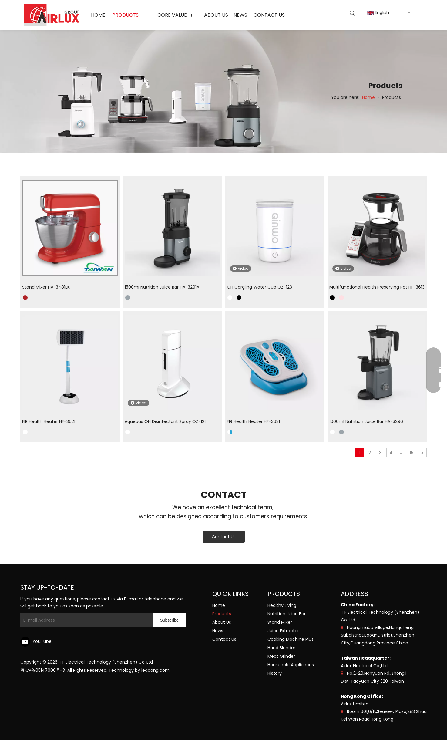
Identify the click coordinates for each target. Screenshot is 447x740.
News (217, 631)
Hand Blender (281, 648)
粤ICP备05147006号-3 (42, 670)
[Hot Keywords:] (352, 13)
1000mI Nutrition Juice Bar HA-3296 (366, 421)
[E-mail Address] (85, 620)
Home (218, 605)
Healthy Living (281, 605)
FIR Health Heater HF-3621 (48, 421)
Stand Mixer (279, 622)
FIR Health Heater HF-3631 (253, 421)
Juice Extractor (283, 631)
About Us (221, 622)
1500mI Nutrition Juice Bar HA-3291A (162, 287)
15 (411, 453)
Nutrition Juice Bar (286, 614)
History (274, 673)
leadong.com (155, 670)
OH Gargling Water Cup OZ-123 (259, 287)
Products (221, 614)
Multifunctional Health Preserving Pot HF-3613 (377, 287)
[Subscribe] (169, 620)
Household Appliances (290, 665)
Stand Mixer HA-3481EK (46, 287)
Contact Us (224, 537)
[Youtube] (37, 642)
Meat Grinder (281, 656)
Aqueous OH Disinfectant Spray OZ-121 (165, 421)
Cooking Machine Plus (290, 639)
